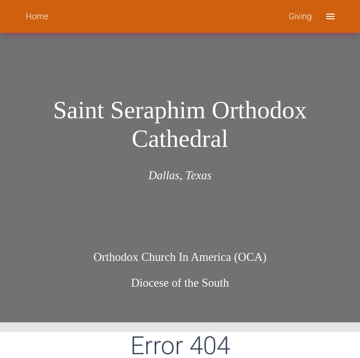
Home (37, 16)
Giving (300, 16)
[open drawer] (330, 16)
